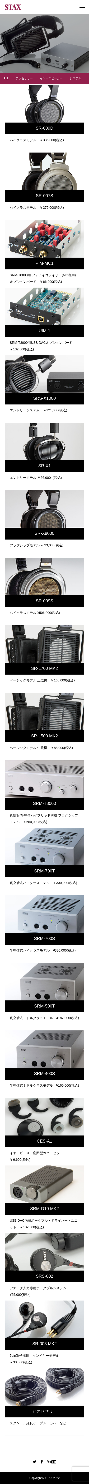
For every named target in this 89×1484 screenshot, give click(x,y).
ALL (6, 75)
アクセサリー (24, 75)
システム (75, 75)
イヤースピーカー (51, 75)
